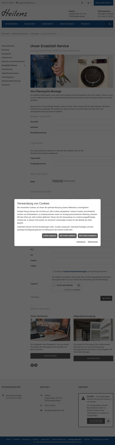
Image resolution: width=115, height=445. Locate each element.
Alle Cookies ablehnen (67, 222)
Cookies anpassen (49, 222)
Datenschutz (93, 228)
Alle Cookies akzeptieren (88, 222)
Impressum (81, 228)
